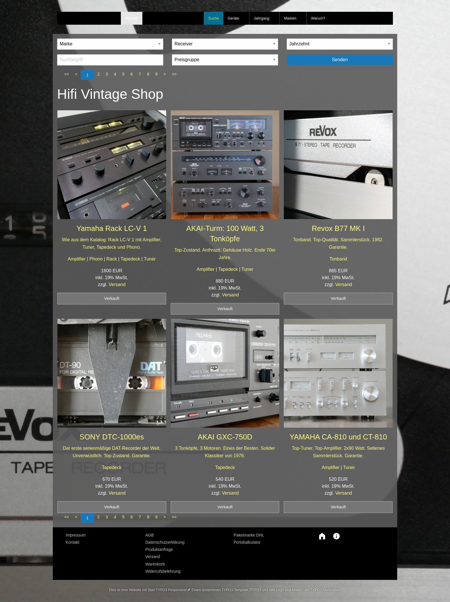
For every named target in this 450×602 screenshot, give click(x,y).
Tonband (338, 258)
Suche (213, 18)
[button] (320, 536)
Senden (340, 59)
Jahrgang (261, 18)
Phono (96, 258)
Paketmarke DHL (249, 535)
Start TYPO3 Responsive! (167, 590)
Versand (117, 284)
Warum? (318, 18)
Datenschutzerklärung (165, 542)
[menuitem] (101, 535)
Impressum (76, 535)
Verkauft (111, 298)
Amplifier (77, 258)
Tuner (150, 258)
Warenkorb (155, 564)
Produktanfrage (159, 549)
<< (66, 74)
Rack (112, 258)
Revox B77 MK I (338, 228)
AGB (150, 535)
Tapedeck (131, 258)
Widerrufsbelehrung (163, 571)
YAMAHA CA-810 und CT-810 (338, 437)
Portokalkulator (247, 542)
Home (131, 18)
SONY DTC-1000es (111, 437)
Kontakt (72, 542)
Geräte (233, 18)
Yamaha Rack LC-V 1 (111, 228)
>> (174, 74)
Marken (290, 18)
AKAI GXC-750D (225, 437)
